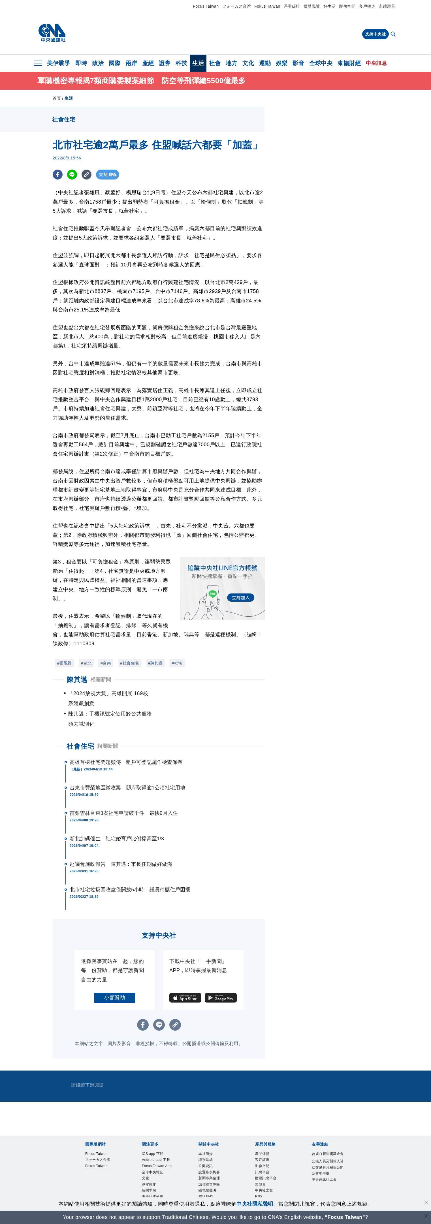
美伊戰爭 (58, 63)
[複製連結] (86, 175)
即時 (81, 63)
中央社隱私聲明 (254, 1204)
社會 (215, 63)
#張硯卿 (64, 663)
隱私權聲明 (210, 1177)
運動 (265, 63)
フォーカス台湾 (236, 6)
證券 (164, 63)
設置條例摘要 (213, 1155)
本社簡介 (208, 1134)
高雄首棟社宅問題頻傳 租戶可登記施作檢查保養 (126, 742)
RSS (260, 1184)
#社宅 (177, 663)
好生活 (329, 6)
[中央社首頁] (52, 33)
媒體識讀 (312, 6)
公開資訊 (208, 1148)
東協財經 (349, 63)
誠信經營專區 (213, 1170)
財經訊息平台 (269, 1162)
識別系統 (208, 1141)
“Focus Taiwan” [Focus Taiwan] (345, 1217)
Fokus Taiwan (267, 6)
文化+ (148, 1177)
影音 (298, 63)
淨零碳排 (292, 6)
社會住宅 (80, 726)
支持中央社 (375, 34)
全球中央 (320, 63)
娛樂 (281, 63)
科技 (181, 63)
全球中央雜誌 (156, 1170)
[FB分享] (58, 175)
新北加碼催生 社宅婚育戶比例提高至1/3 (117, 818)
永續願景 (387, 6)
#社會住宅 (129, 663)
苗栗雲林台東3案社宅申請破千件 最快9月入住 (124, 793)
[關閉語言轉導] (426, 1216)
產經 (148, 63)
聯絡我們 (208, 1184)
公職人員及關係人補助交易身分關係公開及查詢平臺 (328, 1159)
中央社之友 (267, 1177)
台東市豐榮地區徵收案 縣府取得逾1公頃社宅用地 (127, 767)
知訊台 (262, 1170)
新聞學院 (151, 1192)
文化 (248, 63)
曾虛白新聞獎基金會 (328, 1137)
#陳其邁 (155, 663)
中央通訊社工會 (328, 1177)
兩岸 (131, 63)
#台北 (86, 663)
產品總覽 (264, 1134)
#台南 (106, 663)
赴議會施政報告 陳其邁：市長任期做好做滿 (121, 844)
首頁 (57, 98)
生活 (198, 63)
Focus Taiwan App (156, 1159)
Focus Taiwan (206, 6)
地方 (231, 63)
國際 (114, 63)
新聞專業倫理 (213, 1162)
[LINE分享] (72, 175)
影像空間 (347, 6)
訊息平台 (264, 1155)
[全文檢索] (394, 34)
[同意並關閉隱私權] (426, 1203)
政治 (98, 63)
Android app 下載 (158, 1144)
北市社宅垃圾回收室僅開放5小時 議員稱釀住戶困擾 (130, 869)
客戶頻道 (367, 6)
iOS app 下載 (156, 1134)
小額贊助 (114, 977)
